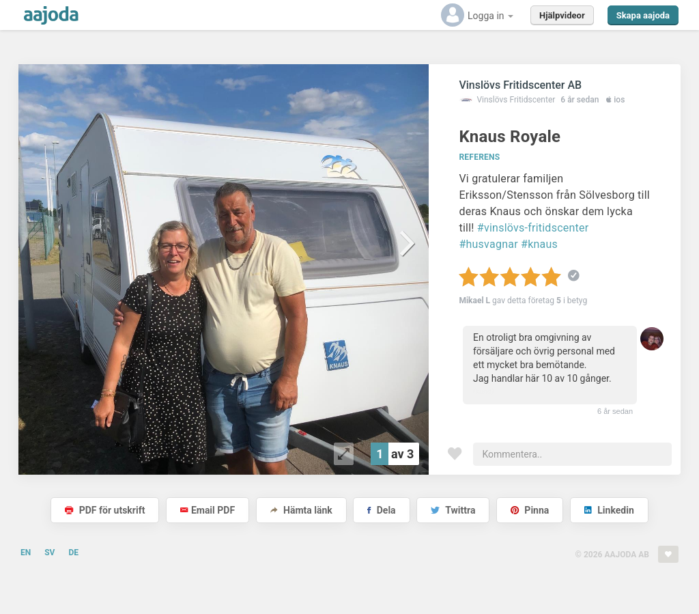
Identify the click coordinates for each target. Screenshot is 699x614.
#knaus (539, 244)
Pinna (530, 510)
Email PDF (207, 510)
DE (73, 552)
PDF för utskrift (105, 510)
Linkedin (609, 510)
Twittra (453, 510)
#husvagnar (488, 244)
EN (25, 552)
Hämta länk (301, 510)
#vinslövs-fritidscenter (533, 227)
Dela (381, 510)
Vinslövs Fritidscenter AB (520, 85)
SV (49, 552)
